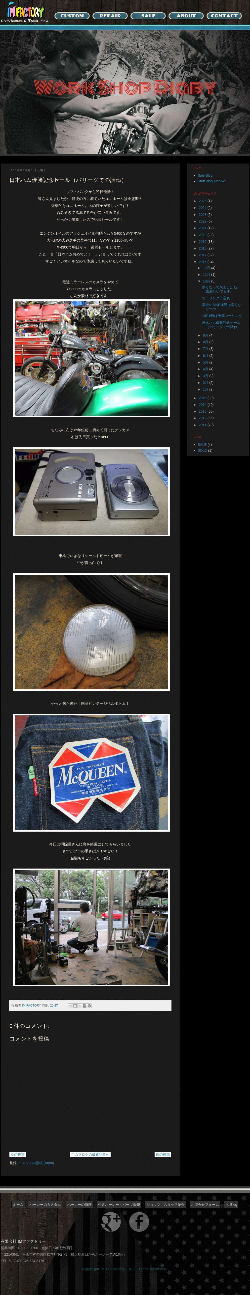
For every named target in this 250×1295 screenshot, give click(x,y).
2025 (203, 201)
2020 (203, 235)
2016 (203, 262)
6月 (206, 356)
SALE (202, 445)
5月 (206, 362)
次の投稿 (18, 1154)
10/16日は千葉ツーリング (222, 316)
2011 (203, 425)
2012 (203, 418)
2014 (203, 405)
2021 (203, 228)
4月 (206, 369)
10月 (207, 281)
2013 (203, 411)
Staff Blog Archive (211, 181)
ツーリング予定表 (216, 298)
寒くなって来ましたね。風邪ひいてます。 (221, 289)
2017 (203, 255)
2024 (203, 208)
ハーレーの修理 (79, 1205)
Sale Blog (205, 175)
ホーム (18, 1205)
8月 (206, 342)
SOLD (202, 450)
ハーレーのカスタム (45, 1205)
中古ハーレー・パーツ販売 (119, 1205)
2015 (203, 398)
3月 (206, 376)
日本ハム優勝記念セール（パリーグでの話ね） (221, 325)
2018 (203, 248)
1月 (206, 389)
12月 (207, 268)
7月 (206, 349)
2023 (203, 215)
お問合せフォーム (205, 1205)
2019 (203, 242)
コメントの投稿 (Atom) (36, 1163)
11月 (207, 275)
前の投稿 (163, 1154)
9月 (206, 335)
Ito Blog (231, 1205)
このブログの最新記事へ (90, 1154)
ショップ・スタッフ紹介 (165, 1205)
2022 (203, 221)
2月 (206, 383)
